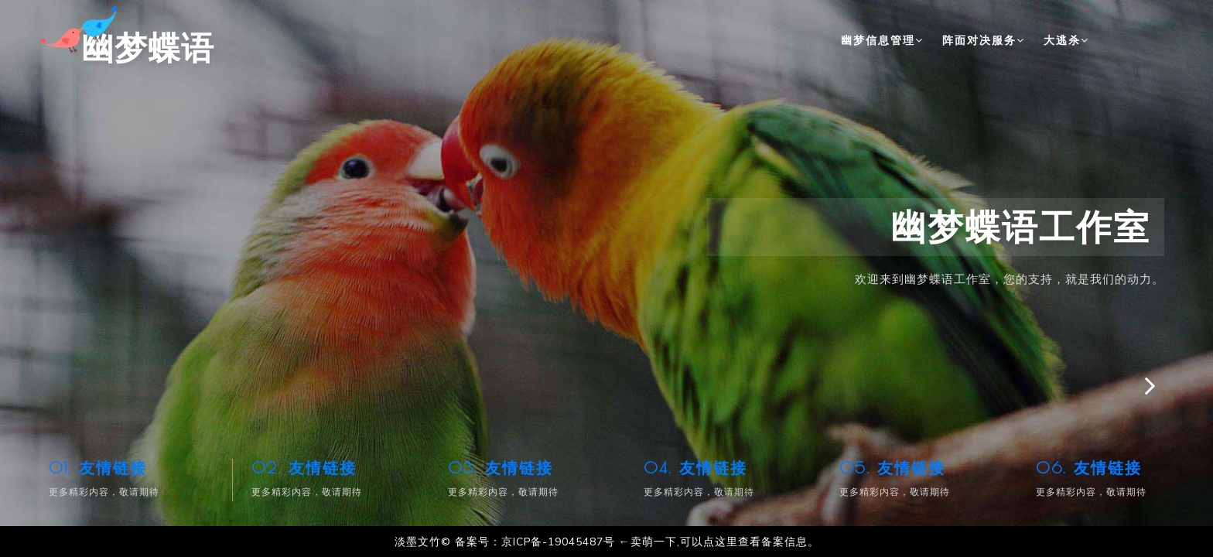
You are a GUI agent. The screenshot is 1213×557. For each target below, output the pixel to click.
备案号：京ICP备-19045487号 (535, 542)
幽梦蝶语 (131, 39)
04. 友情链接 (695, 468)
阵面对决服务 (983, 40)
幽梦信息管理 (882, 40)
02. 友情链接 (304, 468)
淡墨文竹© (423, 542)
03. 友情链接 (500, 468)
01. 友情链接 (98, 468)
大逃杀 (1066, 40)
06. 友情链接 (1089, 468)
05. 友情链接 (892, 468)
